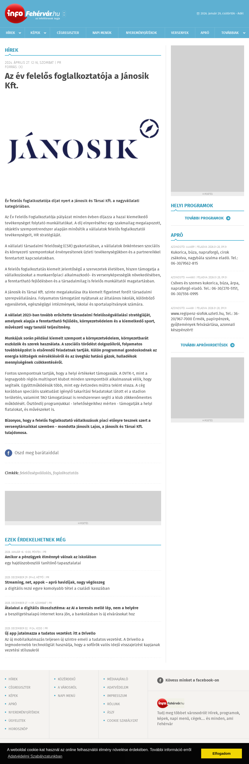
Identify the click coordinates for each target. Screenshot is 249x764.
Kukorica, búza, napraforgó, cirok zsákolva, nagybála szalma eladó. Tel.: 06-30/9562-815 (204, 258)
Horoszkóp (18, 729)
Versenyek (180, 33)
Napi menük (102, 33)
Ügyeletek (17, 720)
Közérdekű (66, 679)
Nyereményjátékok (141, 33)
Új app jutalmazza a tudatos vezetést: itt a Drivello (50, 633)
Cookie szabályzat (122, 720)
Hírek (10, 33)
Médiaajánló (117, 679)
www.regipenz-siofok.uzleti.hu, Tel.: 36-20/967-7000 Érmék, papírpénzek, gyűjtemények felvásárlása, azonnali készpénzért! (205, 322)
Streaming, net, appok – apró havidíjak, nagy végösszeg (55, 582)
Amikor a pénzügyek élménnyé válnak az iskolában (50, 557)
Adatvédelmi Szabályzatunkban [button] (35, 756)
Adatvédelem (117, 687)
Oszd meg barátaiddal (37, 453)
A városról (67, 687)
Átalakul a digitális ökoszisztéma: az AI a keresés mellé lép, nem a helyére (71, 608)
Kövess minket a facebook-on (192, 680)
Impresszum (117, 696)
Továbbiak (230, 33)
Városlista (64, 14)
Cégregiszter (68, 33)
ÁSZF (110, 712)
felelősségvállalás (35, 473)
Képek (35, 33)
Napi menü (66, 696)
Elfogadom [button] (222, 753)
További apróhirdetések (204, 345)
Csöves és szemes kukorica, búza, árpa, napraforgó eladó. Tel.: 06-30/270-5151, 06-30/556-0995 (205, 288)
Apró (205, 33)
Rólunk (113, 704)
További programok (204, 218)
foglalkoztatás (65, 473)
